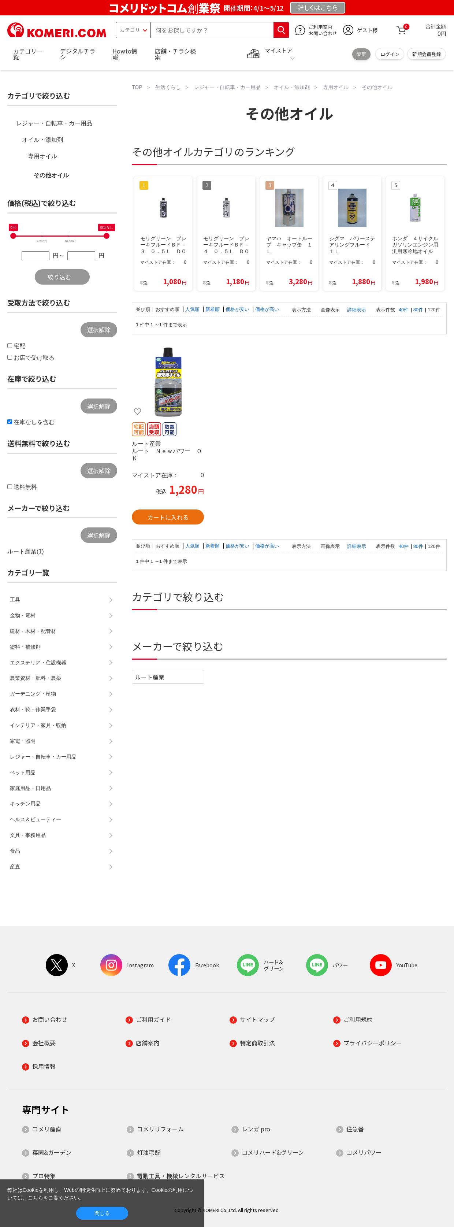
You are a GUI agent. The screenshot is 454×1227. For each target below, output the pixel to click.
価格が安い (238, 309)
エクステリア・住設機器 (38, 663)
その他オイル (51, 175)
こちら (35, 1198)
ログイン (389, 54)
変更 (361, 54)
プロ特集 (44, 1176)
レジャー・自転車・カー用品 (54, 123)
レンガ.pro (256, 1129)
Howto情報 (124, 54)
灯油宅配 (148, 1152)
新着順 (213, 309)
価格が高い (267, 309)
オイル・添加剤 (42, 140)
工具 (15, 600)
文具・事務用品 (28, 835)
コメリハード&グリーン (273, 1152)
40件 (404, 309)
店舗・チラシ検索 (175, 54)
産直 (15, 867)
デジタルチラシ (77, 54)
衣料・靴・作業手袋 (33, 709)
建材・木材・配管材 (33, 631)
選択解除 (99, 329)
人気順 (193, 309)
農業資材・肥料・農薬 (35, 678)
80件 (418, 309)
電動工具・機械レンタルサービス (181, 1176)
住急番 (355, 1129)
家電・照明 (23, 741)
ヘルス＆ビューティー (35, 819)
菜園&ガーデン (51, 1152)
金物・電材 (23, 615)
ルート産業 (149, 676)
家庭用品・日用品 (30, 788)
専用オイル (42, 156)
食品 (15, 851)
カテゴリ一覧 (27, 54)
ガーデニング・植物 (33, 694)
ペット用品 (23, 772)
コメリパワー (364, 1152)
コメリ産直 (47, 1129)
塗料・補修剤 (25, 647)
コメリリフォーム (160, 1129)
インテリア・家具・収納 (38, 725)
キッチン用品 (25, 804)
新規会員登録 (426, 54)
